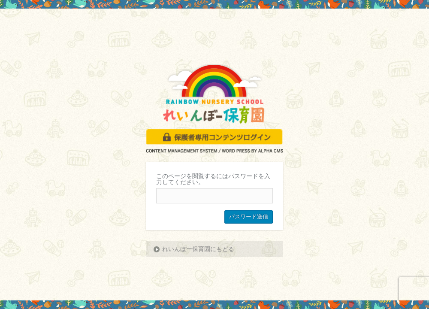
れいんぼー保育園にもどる (198, 248)
